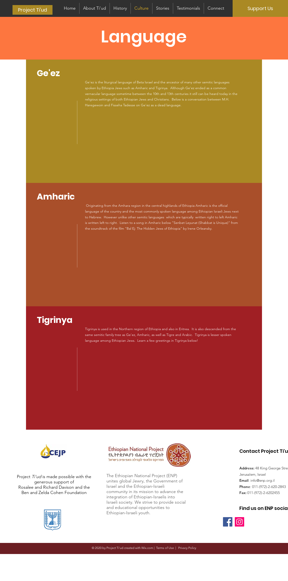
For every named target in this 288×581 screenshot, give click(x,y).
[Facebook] (227, 522)
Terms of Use (165, 548)
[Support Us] (260, 8)
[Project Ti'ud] (32, 10)
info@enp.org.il (262, 480)
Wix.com (147, 548)
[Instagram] (239, 522)
